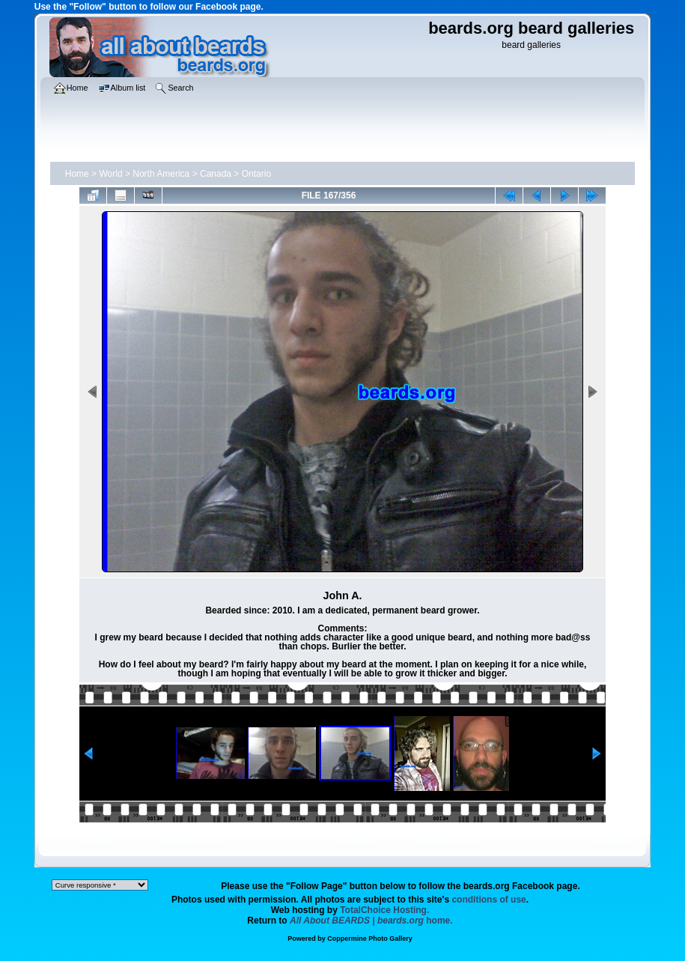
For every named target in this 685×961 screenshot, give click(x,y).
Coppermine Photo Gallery (369, 938)
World (110, 174)
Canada (215, 174)
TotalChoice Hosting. (384, 910)
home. (371, 920)
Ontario (256, 174)
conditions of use (488, 899)
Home (77, 174)
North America (161, 174)
